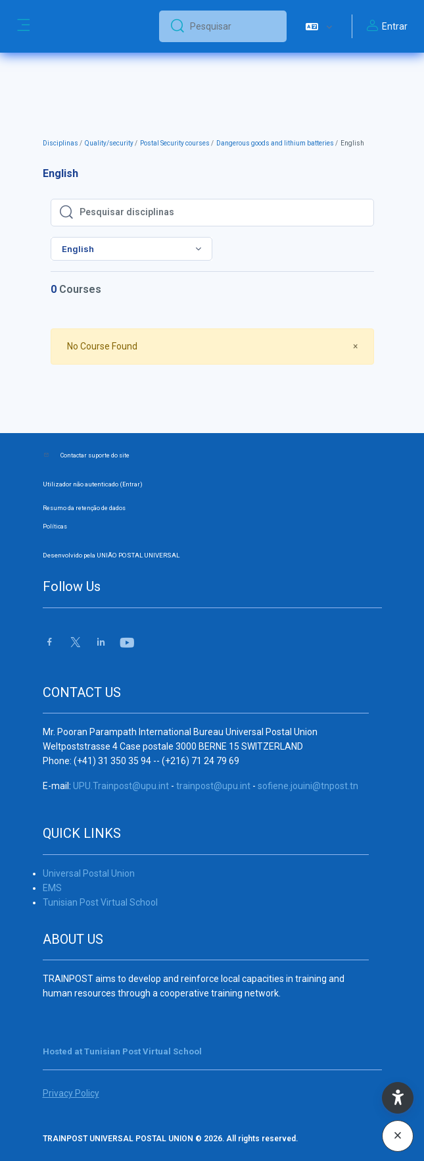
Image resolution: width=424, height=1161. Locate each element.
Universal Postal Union (89, 873)
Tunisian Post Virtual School (100, 902)
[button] (319, 26)
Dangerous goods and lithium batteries (275, 143)
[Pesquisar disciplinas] (222, 212)
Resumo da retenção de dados (84, 508)
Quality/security (109, 143)
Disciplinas (60, 143)
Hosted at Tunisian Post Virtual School (122, 1051)
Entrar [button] (385, 26)
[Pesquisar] (233, 26)
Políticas (55, 526)
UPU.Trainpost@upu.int (121, 786)
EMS (52, 888)
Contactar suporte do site (95, 455)
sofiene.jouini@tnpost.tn (308, 786)
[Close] (355, 346)
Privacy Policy (71, 1093)
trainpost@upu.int (213, 786)
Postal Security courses (175, 143)
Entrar (131, 484)
